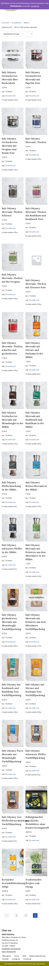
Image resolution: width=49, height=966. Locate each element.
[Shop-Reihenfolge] (17, 34)
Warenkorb (6, 956)
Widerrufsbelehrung (37, 956)
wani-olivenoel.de (9, 951)
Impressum (40, 964)
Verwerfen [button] (35, 6)
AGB (24, 956)
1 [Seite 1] (16, 915)
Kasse (16, 956)
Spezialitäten (16, 23)
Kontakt (5, 959)
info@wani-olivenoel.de (11, 949)
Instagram (16, 959)
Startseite (5, 23)
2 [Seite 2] (25, 915)
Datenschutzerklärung (26, 964)
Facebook (27, 959)
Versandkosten (10, 96)
